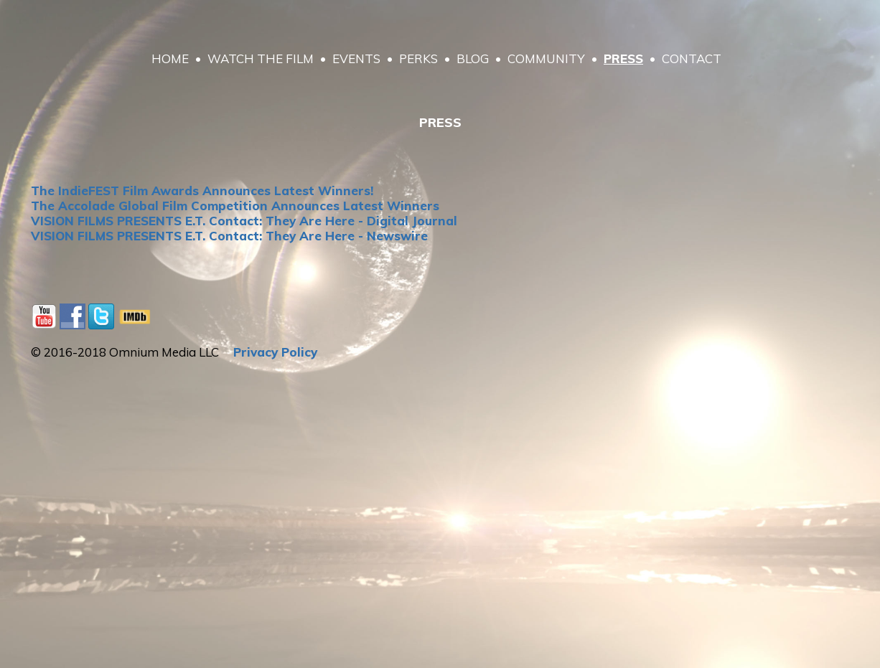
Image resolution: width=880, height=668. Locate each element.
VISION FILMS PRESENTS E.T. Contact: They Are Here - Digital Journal (244, 220)
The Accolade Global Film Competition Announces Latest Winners (235, 205)
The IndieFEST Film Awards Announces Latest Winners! (202, 190)
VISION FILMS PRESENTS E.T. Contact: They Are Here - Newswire (229, 235)
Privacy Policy (275, 351)
